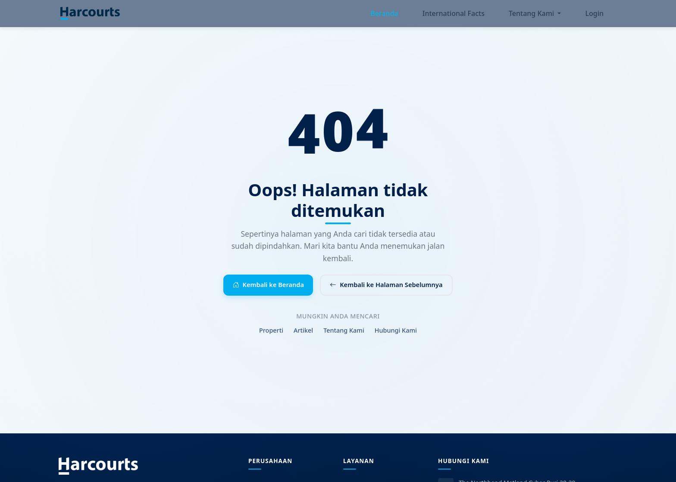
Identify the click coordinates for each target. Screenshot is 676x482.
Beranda (384, 15)
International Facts (453, 15)
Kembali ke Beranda (260, 289)
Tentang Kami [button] (532, 15)
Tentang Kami (343, 338)
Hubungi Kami (396, 338)
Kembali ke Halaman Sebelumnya (392, 289)
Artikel (303, 338)
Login (594, 15)
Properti (271, 338)
